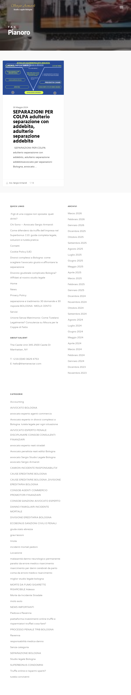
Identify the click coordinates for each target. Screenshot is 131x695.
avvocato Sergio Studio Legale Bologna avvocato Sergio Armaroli (32, 460)
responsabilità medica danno (27, 641)
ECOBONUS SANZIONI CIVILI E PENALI (33, 523)
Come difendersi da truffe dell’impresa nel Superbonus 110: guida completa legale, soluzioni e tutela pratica (34, 235)
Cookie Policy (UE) (20, 251)
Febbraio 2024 (76, 355)
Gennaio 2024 (76, 361)
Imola (13, 541)
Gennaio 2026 (76, 225)
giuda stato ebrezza (21, 529)
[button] (121, 7)
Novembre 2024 (77, 302)
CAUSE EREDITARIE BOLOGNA (28, 473)
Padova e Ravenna (20, 613)
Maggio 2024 (75, 337)
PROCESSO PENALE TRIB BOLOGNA (32, 629)
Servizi (14, 311)
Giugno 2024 (75, 331)
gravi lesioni (17, 535)
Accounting (17, 401)
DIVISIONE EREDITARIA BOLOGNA (31, 517)
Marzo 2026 (75, 213)
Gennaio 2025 (76, 290)
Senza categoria (19, 647)
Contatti (15, 245)
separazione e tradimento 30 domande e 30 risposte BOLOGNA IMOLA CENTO (35, 304)
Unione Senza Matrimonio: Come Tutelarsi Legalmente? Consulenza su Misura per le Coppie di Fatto (34, 322)
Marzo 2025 (75, 278)
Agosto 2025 (75, 248)
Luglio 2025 (75, 254)
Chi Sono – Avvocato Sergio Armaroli (31, 224)
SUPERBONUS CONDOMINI (26, 665)
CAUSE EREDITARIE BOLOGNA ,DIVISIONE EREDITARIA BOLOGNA (35, 482)
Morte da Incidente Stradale (26, 595)
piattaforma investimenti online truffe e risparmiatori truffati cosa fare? (32, 621)
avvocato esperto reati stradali (27, 445)
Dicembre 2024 (77, 296)
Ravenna (15, 635)
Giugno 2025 (75, 260)
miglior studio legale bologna (27, 578)
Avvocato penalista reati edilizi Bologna (32, 451)
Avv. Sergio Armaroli (16, 183)
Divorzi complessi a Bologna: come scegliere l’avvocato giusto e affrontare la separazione (34, 262)
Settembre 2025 (77, 242)
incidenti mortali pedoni (24, 547)
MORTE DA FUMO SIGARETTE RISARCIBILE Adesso (28, 587)
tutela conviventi (19, 676)
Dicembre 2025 (77, 231)
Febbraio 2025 (76, 284)
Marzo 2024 (75, 349)
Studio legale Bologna (23, 659)
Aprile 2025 (74, 272)
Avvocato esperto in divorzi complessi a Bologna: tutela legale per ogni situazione (34, 422)
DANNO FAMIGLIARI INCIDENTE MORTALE (29, 509)
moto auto (16, 601)
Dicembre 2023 (77, 367)
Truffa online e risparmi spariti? (28, 670)
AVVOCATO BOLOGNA (23, 407)
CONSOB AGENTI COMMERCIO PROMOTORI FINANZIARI (28, 493)
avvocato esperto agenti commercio (31, 413)
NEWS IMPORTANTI (18, 65)
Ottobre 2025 (76, 237)
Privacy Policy (18, 295)
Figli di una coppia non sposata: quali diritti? (32, 216)
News (13, 289)
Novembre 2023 (77, 372)
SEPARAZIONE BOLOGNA (25, 653)
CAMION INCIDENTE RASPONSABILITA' (34, 467)
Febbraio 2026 (76, 219)
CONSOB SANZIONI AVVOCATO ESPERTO (35, 500)
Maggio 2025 (75, 266)
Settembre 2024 (77, 313)
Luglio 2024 (75, 325)
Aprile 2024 (74, 343)
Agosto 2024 (75, 319)
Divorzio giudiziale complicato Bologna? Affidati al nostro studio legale (33, 275)
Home (13, 283)
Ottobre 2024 (76, 307)
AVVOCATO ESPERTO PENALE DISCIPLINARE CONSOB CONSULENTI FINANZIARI (33, 435)
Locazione (16, 552)
